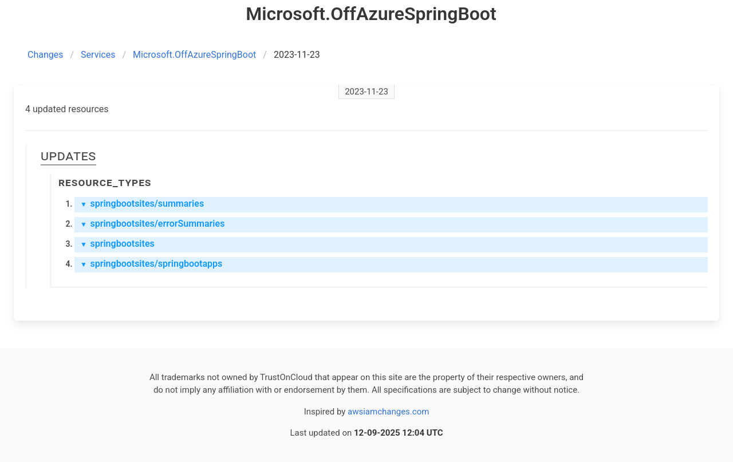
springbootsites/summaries (142, 203)
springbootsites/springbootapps (151, 263)
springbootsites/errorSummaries (152, 223)
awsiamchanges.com (388, 411)
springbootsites (117, 243)
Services (98, 54)
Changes (45, 54)
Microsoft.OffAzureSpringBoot (194, 54)
